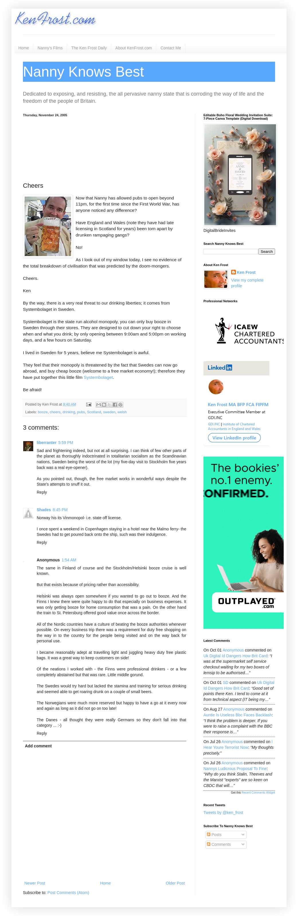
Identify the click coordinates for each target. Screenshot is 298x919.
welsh (122, 412)
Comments (219, 844)
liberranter (46, 442)
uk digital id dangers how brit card (235, 656)
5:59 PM (65, 442)
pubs (81, 412)
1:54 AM (69, 560)
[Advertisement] (104, 148)
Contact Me (170, 48)
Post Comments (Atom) (68, 892)
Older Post (175, 883)
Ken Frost (246, 272)
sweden (109, 412)
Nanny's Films (50, 48)
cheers (55, 412)
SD (225, 682)
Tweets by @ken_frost (223, 812)
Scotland (94, 412)
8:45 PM (60, 509)
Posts (214, 834)
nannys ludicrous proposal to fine (235, 768)
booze (43, 412)
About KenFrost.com (133, 48)
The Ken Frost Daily (89, 48)
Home (23, 48)
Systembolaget (98, 377)
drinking (68, 412)
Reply (42, 492)
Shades (44, 509)
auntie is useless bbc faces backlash (237, 715)
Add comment (38, 746)
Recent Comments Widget (258, 792)
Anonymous (233, 650)
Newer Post (34, 883)
